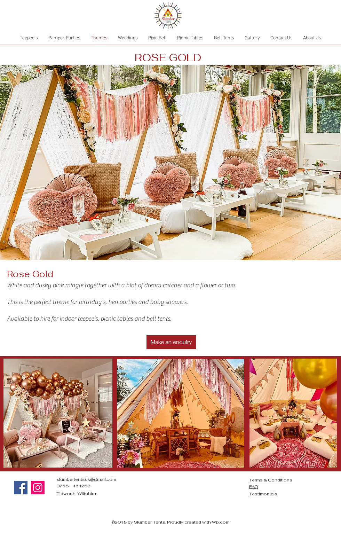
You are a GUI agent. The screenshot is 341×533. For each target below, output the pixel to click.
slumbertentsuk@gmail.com (86, 479)
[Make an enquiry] (171, 342)
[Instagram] (38, 487)
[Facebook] (20, 487)
